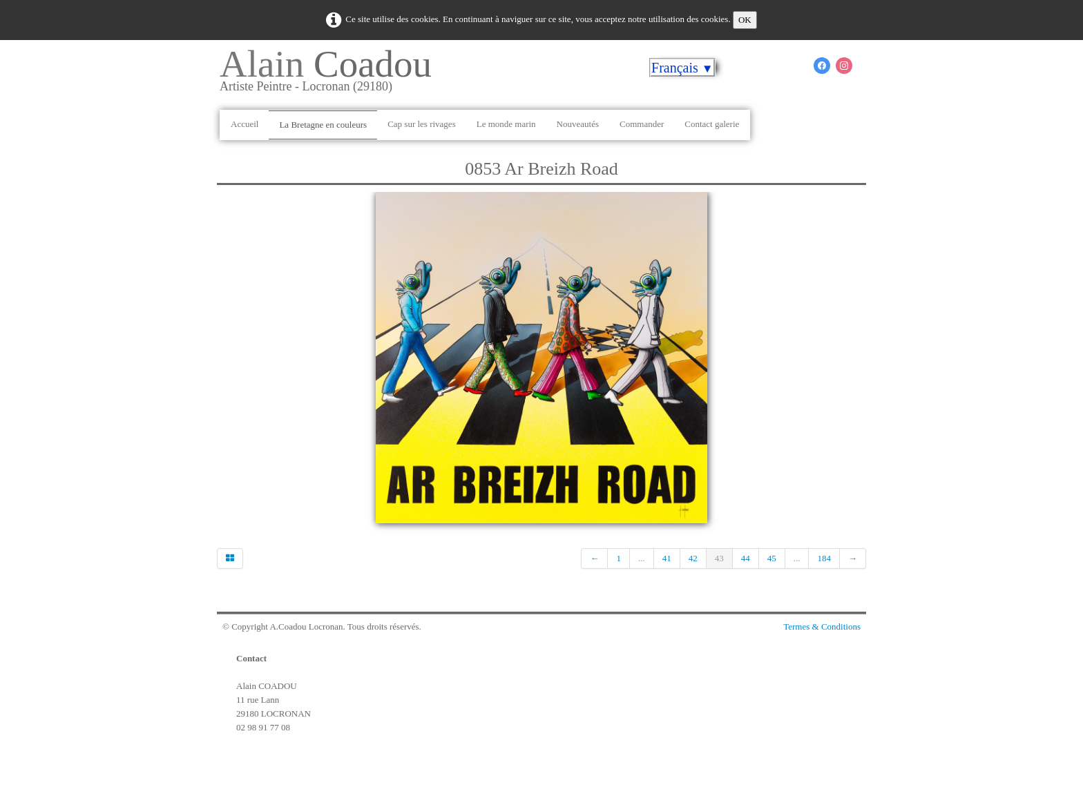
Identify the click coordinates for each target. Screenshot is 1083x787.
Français (682, 67)
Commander (642, 124)
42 (693, 558)
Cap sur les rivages (421, 124)
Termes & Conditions (822, 626)
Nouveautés (578, 124)
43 (719, 558)
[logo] (331, 75)
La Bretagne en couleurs (323, 124)
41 (666, 558)
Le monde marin (506, 124)
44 (745, 558)
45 (771, 558)
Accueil (244, 124)
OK (744, 19)
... (641, 558)
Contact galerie (711, 124)
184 (824, 558)
